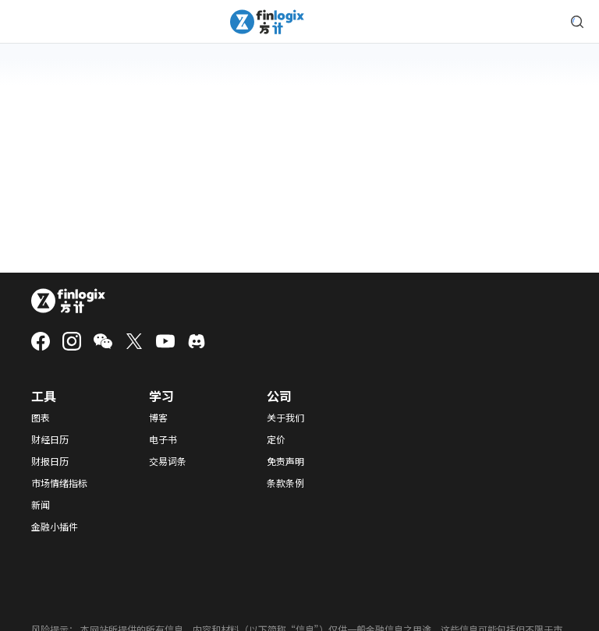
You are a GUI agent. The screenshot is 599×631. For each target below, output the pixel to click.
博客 (158, 417)
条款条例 (285, 483)
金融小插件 (54, 526)
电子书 (163, 439)
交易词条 (167, 461)
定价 (276, 439)
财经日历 (50, 439)
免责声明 (285, 461)
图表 (40, 417)
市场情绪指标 (59, 483)
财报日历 (50, 461)
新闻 (40, 505)
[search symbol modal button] (577, 21)
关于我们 (285, 417)
